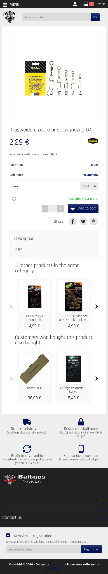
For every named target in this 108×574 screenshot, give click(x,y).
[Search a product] (56, 17)
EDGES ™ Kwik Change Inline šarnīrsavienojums (34, 320)
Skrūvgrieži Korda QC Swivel (74, 390)
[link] (73, 221)
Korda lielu (34, 388)
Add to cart (83, 208)
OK (95, 17)
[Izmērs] (89, 186)
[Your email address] (43, 549)
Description (24, 238)
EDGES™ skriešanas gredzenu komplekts (73, 318)
